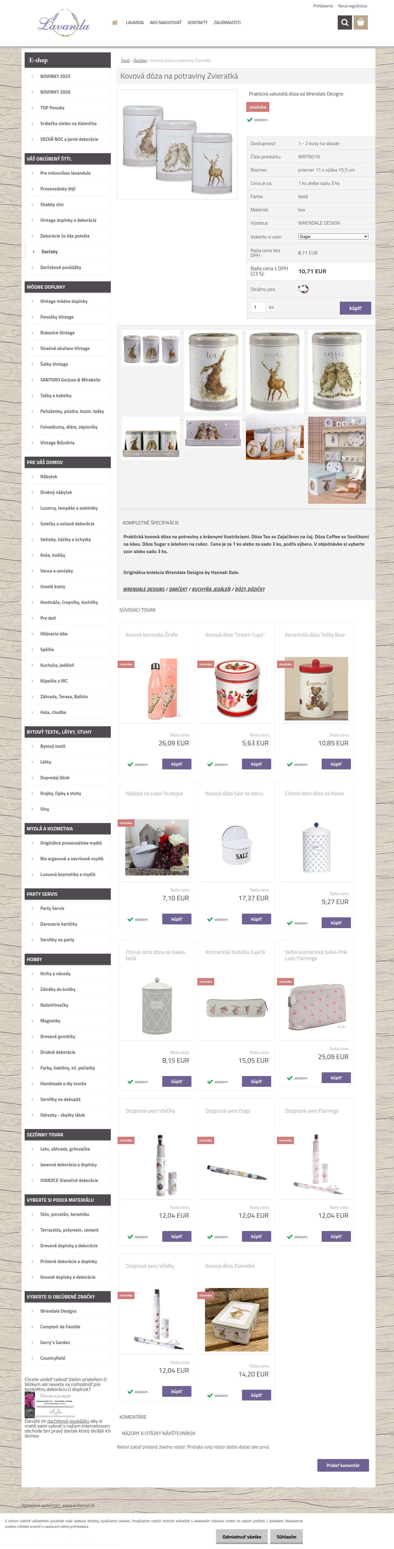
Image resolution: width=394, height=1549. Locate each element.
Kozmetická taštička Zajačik (235, 952)
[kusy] (258, 307)
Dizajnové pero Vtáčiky (150, 1111)
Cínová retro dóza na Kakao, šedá (156, 955)
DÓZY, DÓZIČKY (250, 589)
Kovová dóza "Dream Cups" (235, 635)
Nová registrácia (352, 5)
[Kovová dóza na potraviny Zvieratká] (177, 92)
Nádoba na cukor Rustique (154, 793)
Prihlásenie (323, 5)
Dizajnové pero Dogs (227, 1111)
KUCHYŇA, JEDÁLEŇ (211, 589)
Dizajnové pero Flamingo (312, 1111)
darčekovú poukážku (68, 1421)
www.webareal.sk (78, 1505)
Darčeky (140, 60)
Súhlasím (285, 1536)
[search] (345, 22)
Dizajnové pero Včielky (150, 1266)
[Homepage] (114, 22)
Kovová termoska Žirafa (152, 635)
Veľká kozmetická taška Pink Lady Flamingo (316, 955)
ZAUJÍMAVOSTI (227, 22)
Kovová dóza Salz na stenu (234, 793)
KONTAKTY (197, 22)
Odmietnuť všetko (238, 1536)
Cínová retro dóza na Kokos (314, 793)
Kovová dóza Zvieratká (230, 1266)
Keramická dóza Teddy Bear (315, 635)
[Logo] (64, 22)
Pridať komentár (343, 1465)
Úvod (125, 60)
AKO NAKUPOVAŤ (166, 22)
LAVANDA (135, 22)
